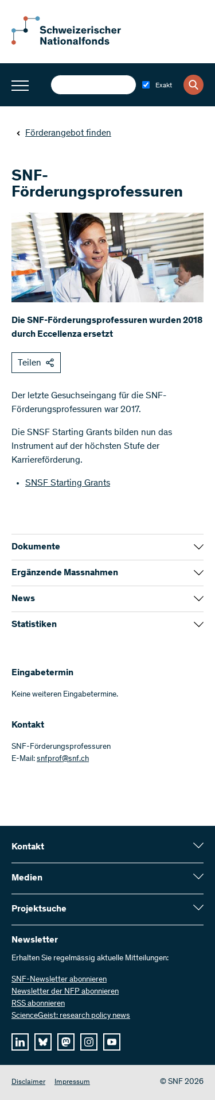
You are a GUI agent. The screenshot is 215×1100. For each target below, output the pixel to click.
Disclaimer (28, 1082)
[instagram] (88, 1042)
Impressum (72, 1082)
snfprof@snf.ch (63, 759)
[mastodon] (66, 1042)
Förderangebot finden (63, 133)
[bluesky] (43, 1042)
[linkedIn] (20, 1042)
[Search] (193, 85)
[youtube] (111, 1042)
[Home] (74, 42)
